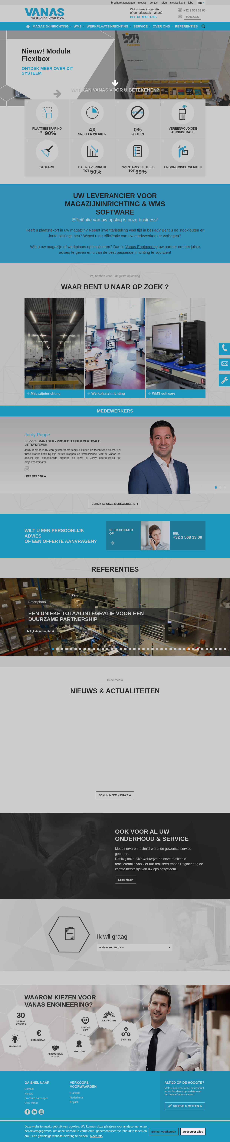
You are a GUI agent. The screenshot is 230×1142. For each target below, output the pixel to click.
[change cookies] (164, 1131)
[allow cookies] (192, 1131)
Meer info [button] (96, 1136)
